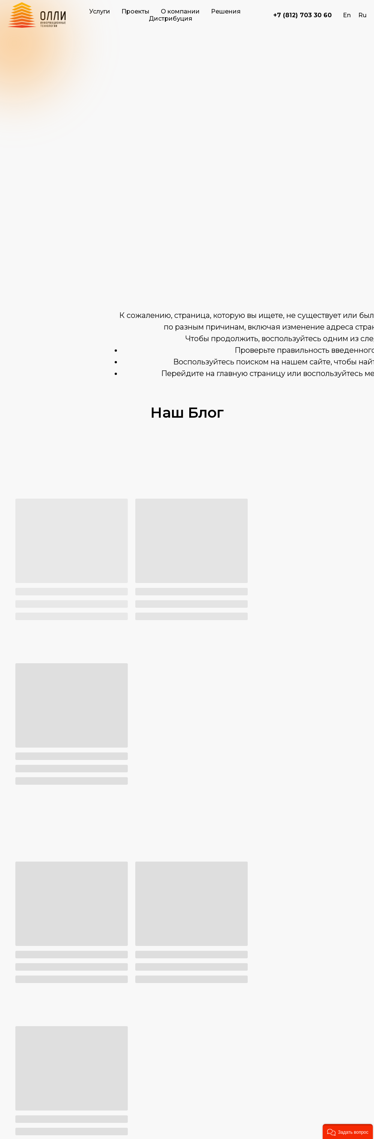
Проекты (135, 11)
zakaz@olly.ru (85, 1050)
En (347, 15)
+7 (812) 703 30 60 (302, 15)
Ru (362, 15)
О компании (180, 11)
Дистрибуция (170, 18)
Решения (226, 11)
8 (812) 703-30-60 (90, 1021)
